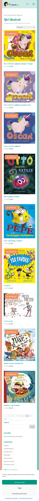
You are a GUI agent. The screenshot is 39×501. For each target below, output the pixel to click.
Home (5, 15)
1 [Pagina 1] (8, 416)
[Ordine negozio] (25, 27)
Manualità (7, 455)
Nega (19, 488)
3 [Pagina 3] (12, 416)
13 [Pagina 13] (30, 416)
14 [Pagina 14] (5, 419)
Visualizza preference (19, 494)
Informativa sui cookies (11, 498)
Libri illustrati (12, 15)
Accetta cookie (19, 482)
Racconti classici (9, 461)
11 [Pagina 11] (24, 416)
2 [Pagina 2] (10, 416)
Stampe (6, 445)
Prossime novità (9, 464)
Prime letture (8, 458)
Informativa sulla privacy (26, 498)
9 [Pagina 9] (17, 416)
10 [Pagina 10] (21, 416)
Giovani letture (9, 448)
